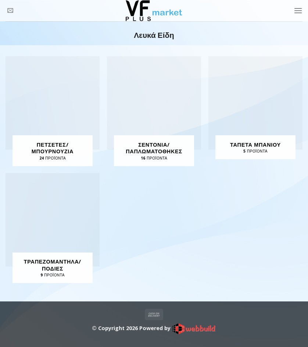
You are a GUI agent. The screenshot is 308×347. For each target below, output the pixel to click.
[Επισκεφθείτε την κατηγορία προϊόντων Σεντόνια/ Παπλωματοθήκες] (154, 111)
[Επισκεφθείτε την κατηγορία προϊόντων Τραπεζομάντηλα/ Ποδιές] (53, 228)
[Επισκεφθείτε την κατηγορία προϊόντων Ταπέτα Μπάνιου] (255, 107)
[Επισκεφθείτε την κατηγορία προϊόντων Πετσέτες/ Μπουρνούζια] (53, 111)
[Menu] (298, 10)
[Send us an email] (10, 10)
